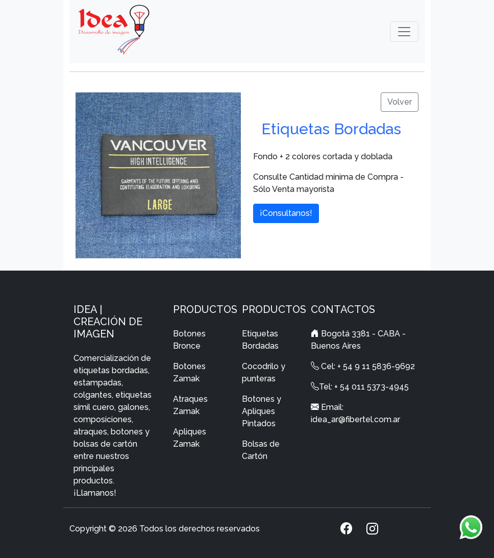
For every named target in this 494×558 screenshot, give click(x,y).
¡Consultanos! (286, 213)
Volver (399, 102)
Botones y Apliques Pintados (261, 411)
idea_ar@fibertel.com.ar (355, 419)
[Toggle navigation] (404, 31)
